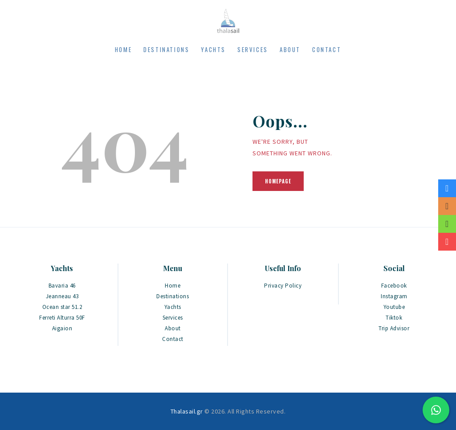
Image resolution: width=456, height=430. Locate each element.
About (173, 328)
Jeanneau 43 (62, 296)
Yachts (172, 307)
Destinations (172, 296)
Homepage (278, 181)
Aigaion (62, 328)
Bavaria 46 (62, 285)
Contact (172, 339)
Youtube (394, 307)
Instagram (394, 296)
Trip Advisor (394, 328)
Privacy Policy (282, 285)
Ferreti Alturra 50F (62, 317)
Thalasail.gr (187, 411)
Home (172, 285)
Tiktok (394, 317)
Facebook (394, 285)
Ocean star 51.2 (62, 307)
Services (173, 317)
